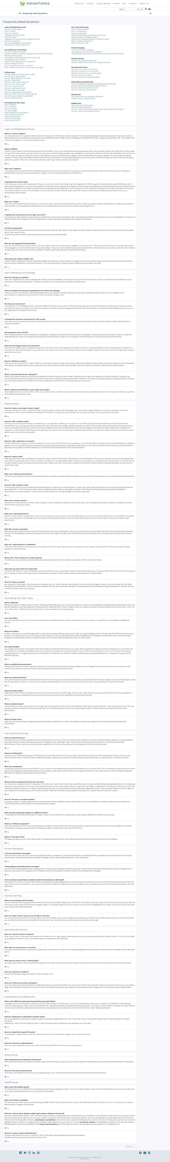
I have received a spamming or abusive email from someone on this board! (97, 54)
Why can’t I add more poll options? (16, 82)
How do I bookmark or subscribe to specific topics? (89, 86)
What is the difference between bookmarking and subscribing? (93, 84)
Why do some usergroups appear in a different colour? (90, 39)
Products (79, 3)
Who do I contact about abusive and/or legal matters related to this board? (97, 109)
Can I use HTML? (10, 107)
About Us (144, 3)
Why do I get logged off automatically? (18, 43)
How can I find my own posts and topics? (85, 77)
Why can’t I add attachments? (14, 88)
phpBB (111, 337)
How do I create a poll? (12, 80)
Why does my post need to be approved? (18, 96)
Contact (133, 3)
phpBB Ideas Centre (107, 1102)
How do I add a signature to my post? (17, 78)
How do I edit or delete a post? (15, 76)
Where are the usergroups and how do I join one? (88, 35)
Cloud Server (103, 3)
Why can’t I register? (11, 33)
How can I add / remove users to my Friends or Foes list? (90, 62)
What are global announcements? (16, 113)
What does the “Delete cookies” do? (16, 45)
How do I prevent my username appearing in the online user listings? (28, 54)
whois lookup (33, 1118)
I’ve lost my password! (12, 41)
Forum (116, 3)
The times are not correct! (13, 56)
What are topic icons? (12, 120)
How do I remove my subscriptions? (83, 90)
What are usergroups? (79, 33)
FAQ (124, 3)
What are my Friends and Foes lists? (83, 60)
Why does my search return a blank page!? (86, 73)
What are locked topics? (12, 118)
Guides (90, 3)
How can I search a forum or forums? (84, 69)
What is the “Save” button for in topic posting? (20, 94)
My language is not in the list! (14, 59)
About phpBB (36, 1091)
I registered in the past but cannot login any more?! (22, 39)
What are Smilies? (10, 109)
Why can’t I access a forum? (14, 86)
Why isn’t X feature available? (81, 107)
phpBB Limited (68, 1089)
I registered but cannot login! (14, 35)
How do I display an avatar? (14, 63)
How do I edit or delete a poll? (14, 84)
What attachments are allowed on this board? (87, 96)
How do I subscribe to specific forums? (84, 88)
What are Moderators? (79, 31)
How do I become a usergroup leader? (84, 37)
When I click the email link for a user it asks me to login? (24, 67)
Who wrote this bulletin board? (82, 105)
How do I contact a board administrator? (85, 111)
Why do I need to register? (13, 29)
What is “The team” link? (79, 43)
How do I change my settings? (15, 52)
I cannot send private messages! (82, 50)
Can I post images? (11, 111)
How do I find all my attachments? (83, 98)
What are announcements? (14, 114)
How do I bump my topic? (13, 98)
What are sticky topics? (12, 116)
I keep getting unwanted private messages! (86, 52)
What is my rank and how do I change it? (18, 65)
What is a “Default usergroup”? (82, 41)
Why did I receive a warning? (14, 90)
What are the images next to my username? (19, 61)
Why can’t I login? (10, 37)
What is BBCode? (10, 105)
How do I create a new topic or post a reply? (19, 74)
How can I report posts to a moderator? (18, 92)
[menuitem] (146, 9)
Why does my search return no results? (85, 71)
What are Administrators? (80, 29)
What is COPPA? (10, 31)
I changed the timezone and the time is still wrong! (22, 58)
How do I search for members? (82, 75)
